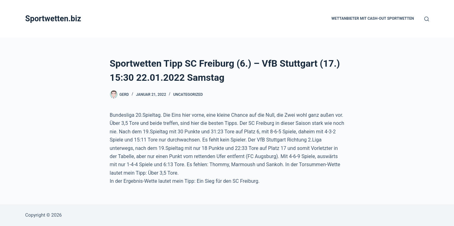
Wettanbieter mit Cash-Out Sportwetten (372, 18)
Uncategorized (188, 94)
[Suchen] (426, 19)
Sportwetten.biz (53, 18)
